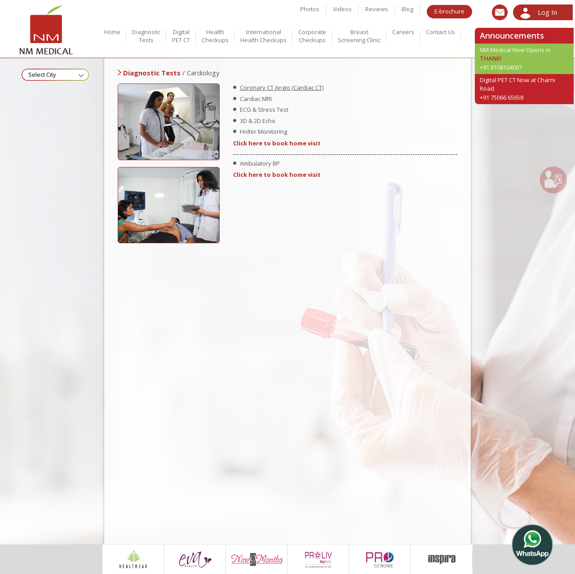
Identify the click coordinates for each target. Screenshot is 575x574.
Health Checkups (215, 36)
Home (112, 32)
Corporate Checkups (312, 36)
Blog (407, 9)
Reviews (376, 9)
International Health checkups (263, 36)
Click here (247, 143)
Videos (342, 9)
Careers (403, 32)
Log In (547, 12)
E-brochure (449, 11)
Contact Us (440, 32)
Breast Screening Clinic (359, 36)
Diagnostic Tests (146, 36)
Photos (309, 9)
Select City (42, 74)
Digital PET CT (181, 36)
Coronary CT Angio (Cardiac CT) (281, 87)
